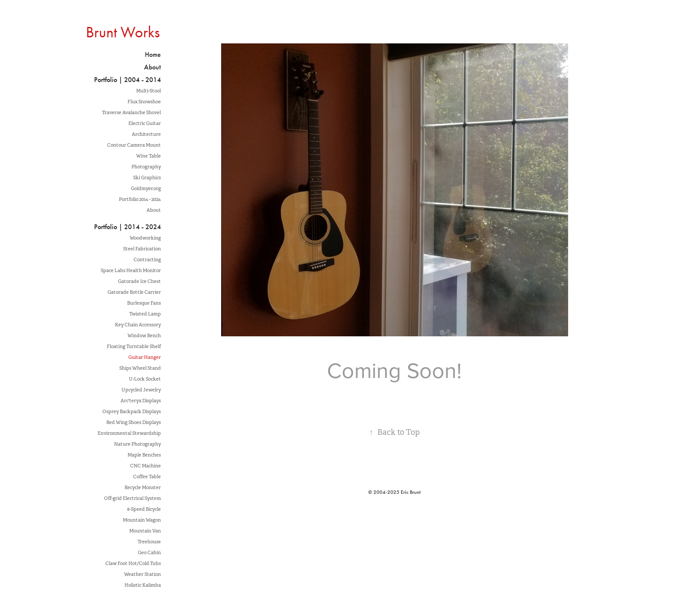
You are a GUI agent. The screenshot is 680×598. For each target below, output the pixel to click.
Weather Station (142, 574)
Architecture (146, 134)
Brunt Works (123, 32)
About (152, 67)
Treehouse (149, 542)
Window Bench (144, 335)
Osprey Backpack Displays (131, 411)
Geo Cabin (149, 552)
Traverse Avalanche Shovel (131, 112)
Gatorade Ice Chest (139, 281)
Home (153, 54)
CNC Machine (145, 466)
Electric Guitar (144, 123)
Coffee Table (147, 476)
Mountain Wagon (142, 520)
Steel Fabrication (142, 249)
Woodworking (145, 238)
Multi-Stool (148, 91)
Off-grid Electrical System (132, 498)
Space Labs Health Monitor (131, 270)
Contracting (147, 259)
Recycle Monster (142, 487)
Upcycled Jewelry (141, 390)
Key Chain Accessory (138, 325)
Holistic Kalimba (142, 585)
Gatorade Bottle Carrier (134, 292)
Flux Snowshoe (144, 102)
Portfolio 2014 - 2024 (140, 199)
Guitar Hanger (144, 357)
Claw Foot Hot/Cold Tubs (133, 563)
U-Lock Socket (145, 379)
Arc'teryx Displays (141, 401)
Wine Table (148, 156)
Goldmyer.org (146, 188)
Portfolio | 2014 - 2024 (127, 227)
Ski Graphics (147, 177)
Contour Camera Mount (134, 145)
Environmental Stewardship (129, 433)
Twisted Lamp (145, 314)
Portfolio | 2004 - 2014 (127, 80)
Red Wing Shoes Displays (133, 422)
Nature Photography (137, 444)
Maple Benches (144, 455)
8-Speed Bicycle (144, 509)
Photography (146, 167)
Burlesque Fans (144, 303)
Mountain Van (145, 531)
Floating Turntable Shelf (134, 346)
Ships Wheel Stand (140, 368)
